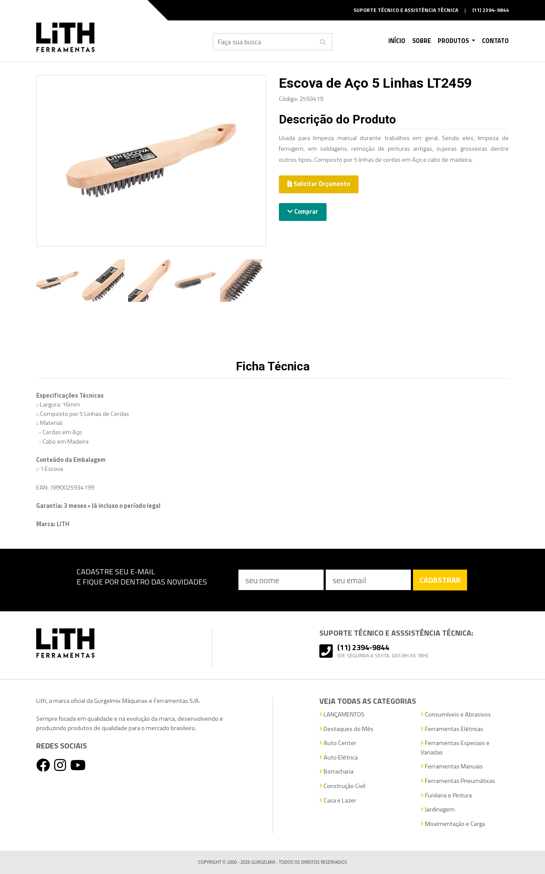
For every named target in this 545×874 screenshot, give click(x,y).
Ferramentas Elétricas (452, 729)
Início (396, 41)
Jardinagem (438, 809)
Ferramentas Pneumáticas (458, 781)
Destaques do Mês (346, 729)
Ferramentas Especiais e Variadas (455, 748)
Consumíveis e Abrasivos (456, 714)
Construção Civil (342, 786)
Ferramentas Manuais (452, 766)
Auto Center (337, 743)
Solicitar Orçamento (318, 184)
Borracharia (336, 771)
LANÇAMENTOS (341, 714)
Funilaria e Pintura (446, 795)
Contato (495, 41)
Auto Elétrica (338, 757)
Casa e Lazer (337, 800)
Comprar (302, 211)
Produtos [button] (454, 41)
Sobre (421, 41)
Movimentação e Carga (453, 824)
